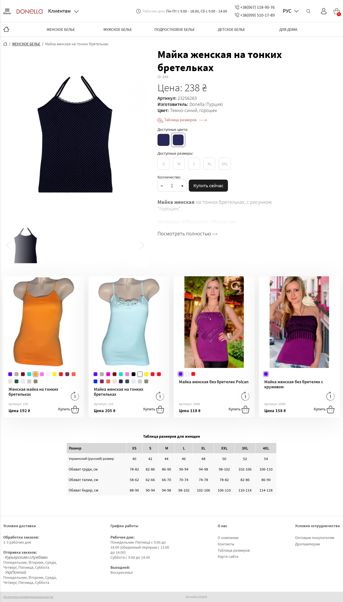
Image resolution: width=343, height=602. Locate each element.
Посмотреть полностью (187, 233)
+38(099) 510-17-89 (255, 15)
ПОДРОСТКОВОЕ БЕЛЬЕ (174, 29)
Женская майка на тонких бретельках (33, 392)
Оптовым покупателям (314, 537)
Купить (68, 409)
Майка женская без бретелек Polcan (213, 381)
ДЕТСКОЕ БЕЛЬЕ (231, 29)
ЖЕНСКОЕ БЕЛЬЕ (61, 29)
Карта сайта (228, 556)
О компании (228, 537)
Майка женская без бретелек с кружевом (293, 384)
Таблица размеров (185, 119)
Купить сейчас (208, 185)
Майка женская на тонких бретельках (119, 392)
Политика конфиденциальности (28, 597)
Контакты (226, 543)
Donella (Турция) (206, 104)
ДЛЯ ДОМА (288, 29)
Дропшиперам (307, 543)
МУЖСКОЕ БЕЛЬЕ (117, 29)
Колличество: (169, 177)
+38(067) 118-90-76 (255, 7)
